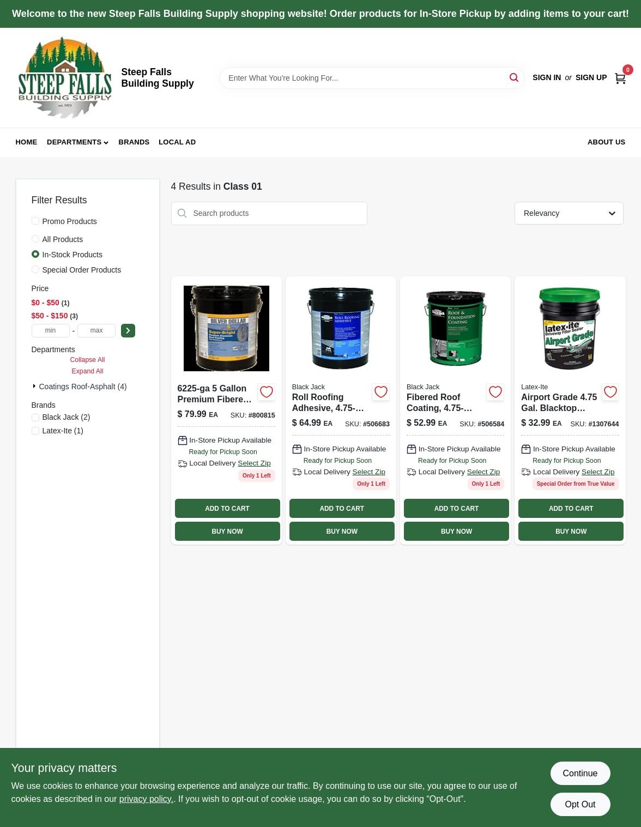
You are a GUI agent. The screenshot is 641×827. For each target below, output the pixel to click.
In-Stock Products (73, 254)
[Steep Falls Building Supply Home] (65, 77)
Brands (134, 142)
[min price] (51, 330)
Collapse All (87, 360)
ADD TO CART (227, 508)
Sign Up (591, 77)
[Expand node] (35, 386)
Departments (74, 142)
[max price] (96, 330)
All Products (63, 239)
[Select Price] (128, 330)
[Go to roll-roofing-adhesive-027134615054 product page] (341, 410)
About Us (607, 142)
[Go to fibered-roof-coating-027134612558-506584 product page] (455, 410)
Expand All (88, 371)
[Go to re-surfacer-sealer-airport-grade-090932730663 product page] (570, 410)
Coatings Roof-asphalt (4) (83, 386)
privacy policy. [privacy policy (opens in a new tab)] (146, 799)
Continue (580, 773)
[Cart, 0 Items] (620, 77)
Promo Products (70, 221)
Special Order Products (82, 270)
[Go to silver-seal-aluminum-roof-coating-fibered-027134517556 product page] (226, 410)
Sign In (547, 77)
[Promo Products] (35, 221)
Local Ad (177, 142)
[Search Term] (372, 78)
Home (27, 142)
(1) (63, 430)
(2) (66, 417)
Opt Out (580, 804)
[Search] (515, 77)
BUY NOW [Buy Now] (227, 531)
